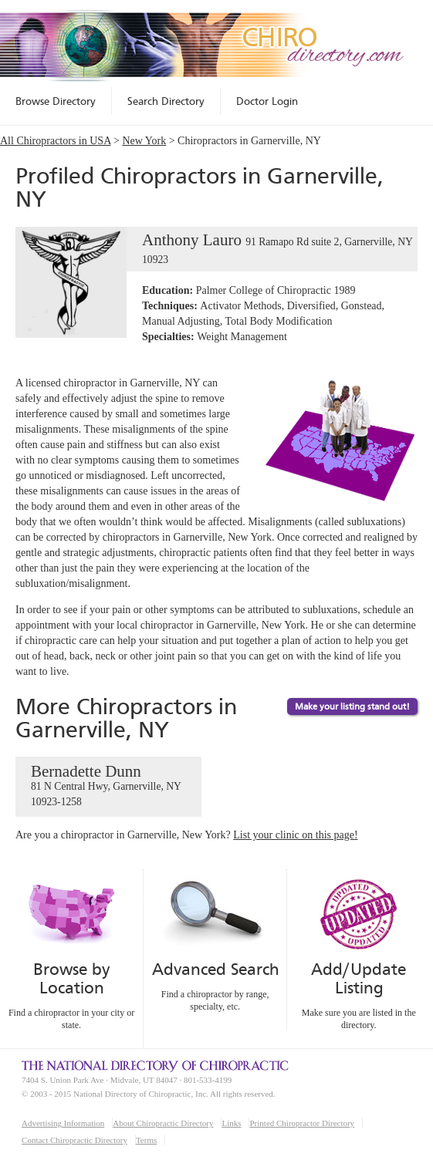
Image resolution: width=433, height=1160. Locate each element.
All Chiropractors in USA (55, 141)
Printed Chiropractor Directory (301, 1123)
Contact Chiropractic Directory (74, 1140)
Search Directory (166, 101)
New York (144, 141)
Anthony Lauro (213, 249)
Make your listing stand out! (352, 706)
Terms (146, 1140)
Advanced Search (215, 969)
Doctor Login (267, 101)
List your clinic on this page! (295, 835)
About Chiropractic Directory (163, 1123)
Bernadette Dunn (108, 786)
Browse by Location (71, 978)
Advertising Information (63, 1123)
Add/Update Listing (358, 978)
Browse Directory (55, 101)
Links (231, 1123)
